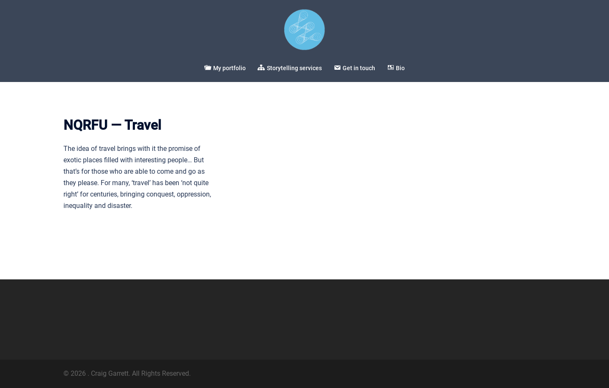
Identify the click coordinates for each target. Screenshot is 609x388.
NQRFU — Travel (112, 125)
